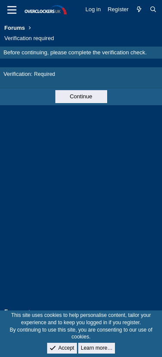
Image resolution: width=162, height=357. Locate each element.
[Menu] (12, 10)
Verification (17, 74)
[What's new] (139, 9)
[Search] (153, 9)
